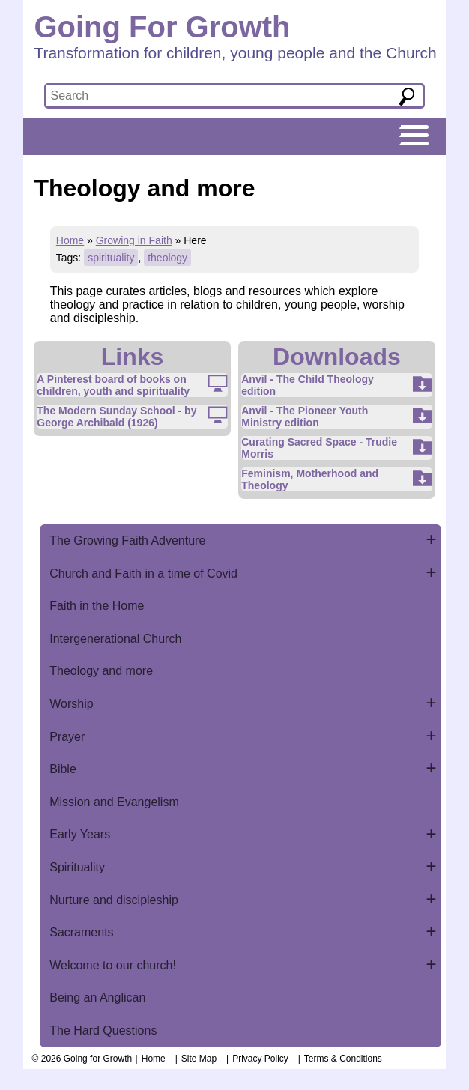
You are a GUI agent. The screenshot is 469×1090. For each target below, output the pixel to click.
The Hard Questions (103, 1030)
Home (70, 240)
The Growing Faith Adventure (127, 540)
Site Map (199, 1058)
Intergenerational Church (115, 638)
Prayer (67, 736)
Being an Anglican (97, 997)
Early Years (79, 834)
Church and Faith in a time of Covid (143, 573)
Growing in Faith (134, 240)
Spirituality (77, 867)
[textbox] (209, 95)
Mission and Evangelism (114, 802)
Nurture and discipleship (113, 900)
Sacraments (81, 932)
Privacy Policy (260, 1058)
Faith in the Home (96, 605)
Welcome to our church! (112, 965)
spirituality (111, 258)
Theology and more (101, 670)
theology (167, 258)
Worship (71, 703)
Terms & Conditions (343, 1058)
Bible (62, 769)
